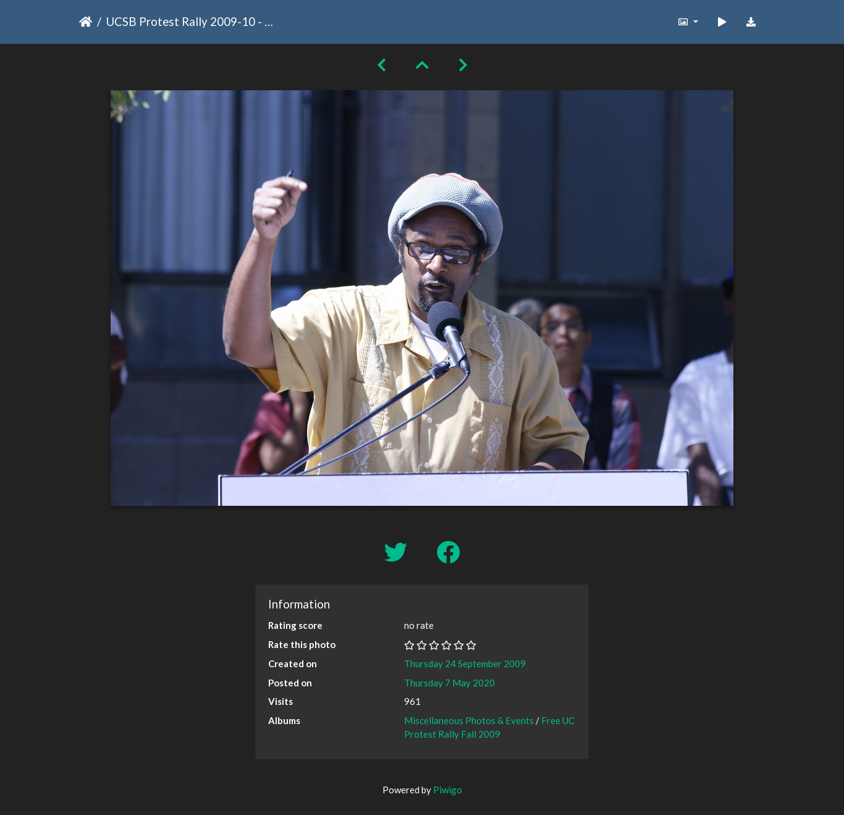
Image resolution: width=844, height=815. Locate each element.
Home (85, 21)
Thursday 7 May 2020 (449, 682)
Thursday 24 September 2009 (465, 663)
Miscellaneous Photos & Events (469, 720)
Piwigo (447, 789)
